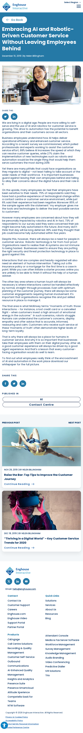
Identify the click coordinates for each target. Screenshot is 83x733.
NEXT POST (74, 422)
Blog (48, 618)
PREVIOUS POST (11, 422)
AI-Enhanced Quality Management (20, 672)
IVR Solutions (53, 671)
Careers (12, 609)
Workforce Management (60, 644)
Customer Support (19, 605)
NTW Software (16, 705)
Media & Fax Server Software (62, 640)
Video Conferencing (57, 662)
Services (50, 605)
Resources (51, 614)
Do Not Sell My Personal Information (22, 724)
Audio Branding (54, 657)
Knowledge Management (60, 653)
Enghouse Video (17, 618)
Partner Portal (16, 627)
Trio (47, 675)
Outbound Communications (18, 664)
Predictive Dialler (55, 666)
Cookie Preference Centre (17, 727)
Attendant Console (56, 635)
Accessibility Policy (14, 720)
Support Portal (16, 622)
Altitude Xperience (19, 692)
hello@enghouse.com (24, 589)
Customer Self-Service (21, 657)
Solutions (50, 600)
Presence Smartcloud (20, 688)
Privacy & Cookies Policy (17, 717)
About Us (50, 609)
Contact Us (14, 600)
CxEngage (14, 639)
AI (41, 399)
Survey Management (57, 649)
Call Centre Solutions (20, 643)
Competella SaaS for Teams (20, 699)
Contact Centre (41, 405)
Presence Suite (16, 683)
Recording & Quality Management (20, 650)
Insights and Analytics (21, 679)
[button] (72, 2)
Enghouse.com (17, 614)
